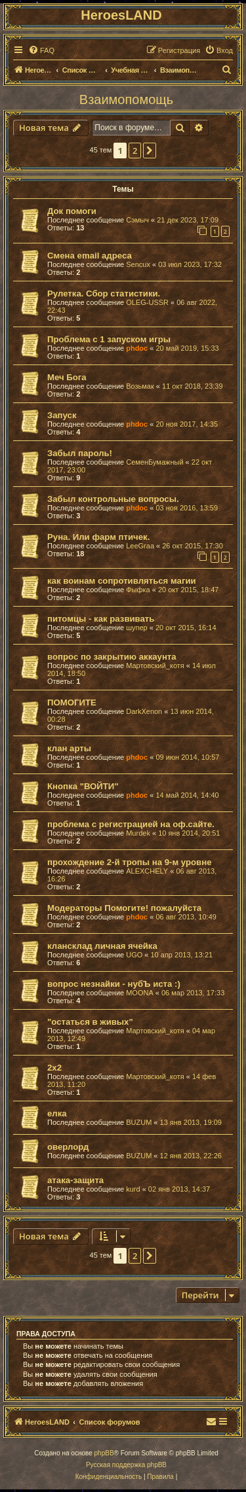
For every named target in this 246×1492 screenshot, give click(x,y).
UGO (134, 955)
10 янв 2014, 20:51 (189, 833)
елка (57, 1113)
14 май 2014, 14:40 (186, 795)
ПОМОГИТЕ (71, 702)
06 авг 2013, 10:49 (185, 917)
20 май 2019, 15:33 (186, 348)
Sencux (138, 264)
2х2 (54, 1068)
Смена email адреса (89, 255)
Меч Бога (67, 377)
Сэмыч (137, 220)
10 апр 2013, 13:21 (182, 955)
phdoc (137, 348)
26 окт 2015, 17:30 (192, 546)
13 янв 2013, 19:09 (191, 1122)
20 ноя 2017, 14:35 (186, 424)
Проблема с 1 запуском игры (109, 339)
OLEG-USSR (147, 302)
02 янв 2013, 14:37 (179, 1189)
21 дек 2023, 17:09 (187, 220)
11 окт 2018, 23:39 (192, 386)
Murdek (138, 833)
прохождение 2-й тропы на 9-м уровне (129, 862)
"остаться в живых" (90, 1022)
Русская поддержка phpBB (126, 1464)
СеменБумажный (154, 462)
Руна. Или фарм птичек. (98, 537)
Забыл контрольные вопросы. (113, 499)
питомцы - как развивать (100, 619)
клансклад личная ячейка (102, 946)
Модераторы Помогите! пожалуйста (124, 908)
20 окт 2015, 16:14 (185, 627)
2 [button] (135, 150)
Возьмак (140, 386)
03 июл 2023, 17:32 (190, 264)
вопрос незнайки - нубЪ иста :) (113, 984)
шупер (137, 627)
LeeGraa (140, 546)
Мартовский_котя (155, 665)
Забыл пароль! (79, 453)
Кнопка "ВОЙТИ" (83, 786)
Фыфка (138, 590)
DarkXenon (144, 711)
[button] (149, 150)
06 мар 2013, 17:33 (192, 993)
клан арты (69, 748)
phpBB (104, 1453)
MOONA (140, 993)
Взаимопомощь (126, 99)
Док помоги (71, 211)
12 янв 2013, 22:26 (191, 1156)
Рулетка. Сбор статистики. (103, 293)
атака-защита (75, 1180)
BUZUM (139, 1122)
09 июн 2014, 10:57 (187, 757)
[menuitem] (41, 50)
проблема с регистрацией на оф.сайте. (131, 824)
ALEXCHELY (147, 871)
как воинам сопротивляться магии (121, 581)
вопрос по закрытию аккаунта (111, 657)
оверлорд (68, 1147)
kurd (133, 1189)
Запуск (62, 415)
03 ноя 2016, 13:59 (186, 508)
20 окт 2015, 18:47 (188, 590)
